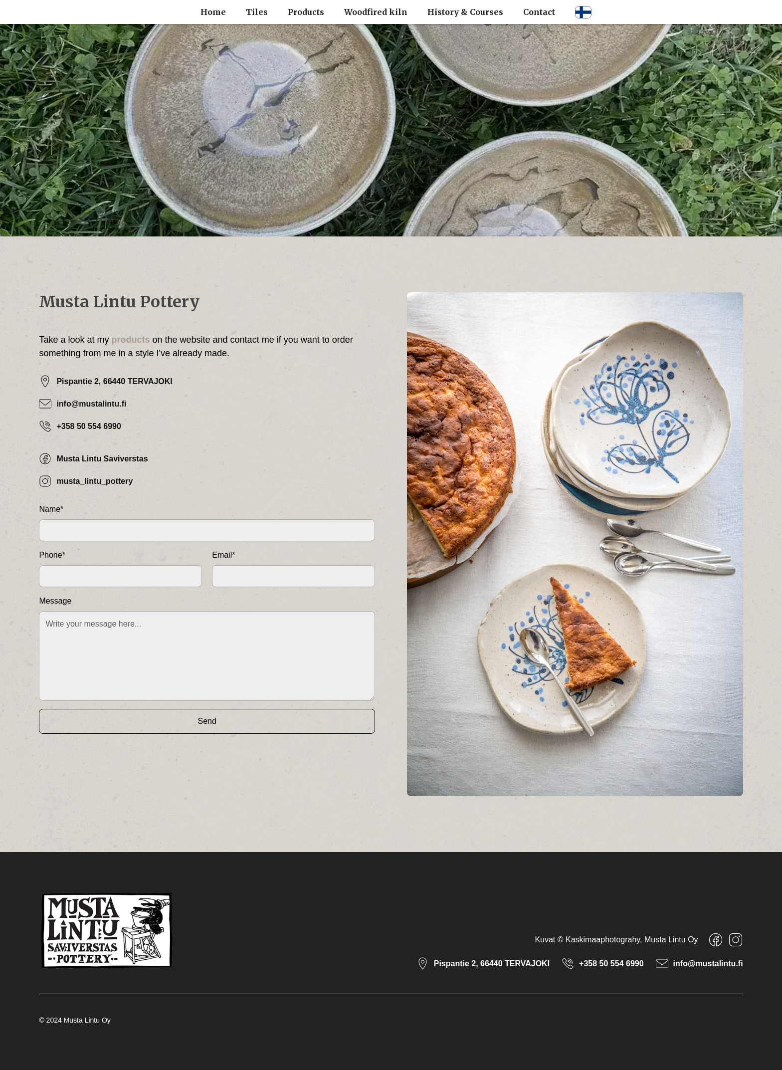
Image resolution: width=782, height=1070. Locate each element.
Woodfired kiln (375, 12)
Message (55, 601)
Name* (51, 509)
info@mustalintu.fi (91, 404)
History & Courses (465, 12)
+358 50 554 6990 (88, 426)
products (130, 340)
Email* (223, 555)
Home (213, 12)
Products (306, 12)
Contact (539, 12)
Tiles (257, 12)
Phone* (52, 555)
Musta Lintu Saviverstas (102, 458)
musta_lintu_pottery (94, 481)
